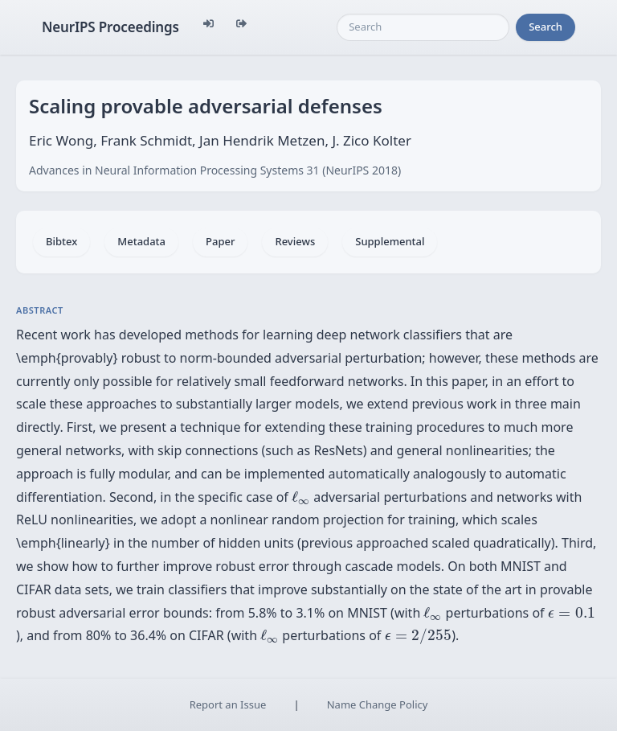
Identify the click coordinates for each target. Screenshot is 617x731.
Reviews (295, 241)
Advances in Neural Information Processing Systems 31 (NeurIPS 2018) (215, 170)
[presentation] (301, 498)
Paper (220, 241)
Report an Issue (228, 704)
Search (545, 26)
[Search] (423, 27)
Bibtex (61, 241)
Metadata (141, 241)
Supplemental (389, 241)
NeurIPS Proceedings (110, 27)
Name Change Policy (377, 704)
